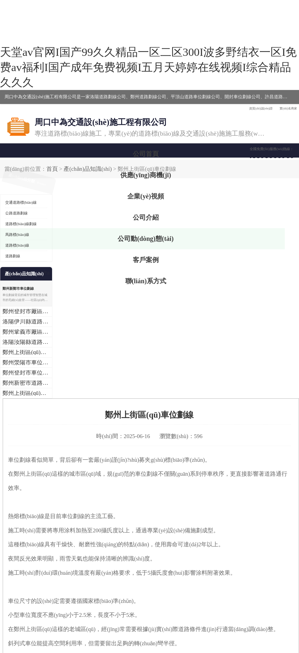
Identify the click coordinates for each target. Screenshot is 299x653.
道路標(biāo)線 (17, 154)
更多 (46, 183)
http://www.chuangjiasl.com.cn (89, 409)
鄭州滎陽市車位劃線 (97, 433)
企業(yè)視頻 (106, 68)
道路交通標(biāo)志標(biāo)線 (28, 562)
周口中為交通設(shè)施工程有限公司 (41, 618)
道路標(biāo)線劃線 (21, 133)
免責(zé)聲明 (78, 624)
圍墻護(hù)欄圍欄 (208, 562)
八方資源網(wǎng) (54, 624)
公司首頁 (21, 68)
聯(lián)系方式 (275, 68)
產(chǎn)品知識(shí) (52, 81)
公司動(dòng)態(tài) (191, 68)
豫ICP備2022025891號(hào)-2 (76, 611)
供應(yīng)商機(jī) (63, 68)
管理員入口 (98, 624)
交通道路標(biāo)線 (21, 111)
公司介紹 (148, 68)
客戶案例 (233, 68)
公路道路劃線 (16, 122)
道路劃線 (12, 165)
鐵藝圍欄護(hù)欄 (267, 562)
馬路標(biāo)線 (17, 144)
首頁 (30, 81)
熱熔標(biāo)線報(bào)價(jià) (88, 562)
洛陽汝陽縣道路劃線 (97, 423)
